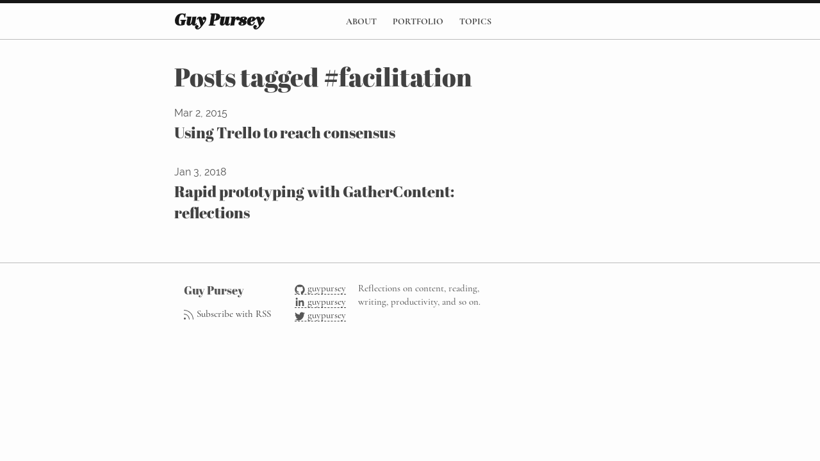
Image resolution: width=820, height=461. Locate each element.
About (361, 21)
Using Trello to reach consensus (284, 132)
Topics (475, 21)
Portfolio (418, 21)
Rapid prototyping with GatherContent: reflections (314, 202)
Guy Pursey (219, 21)
